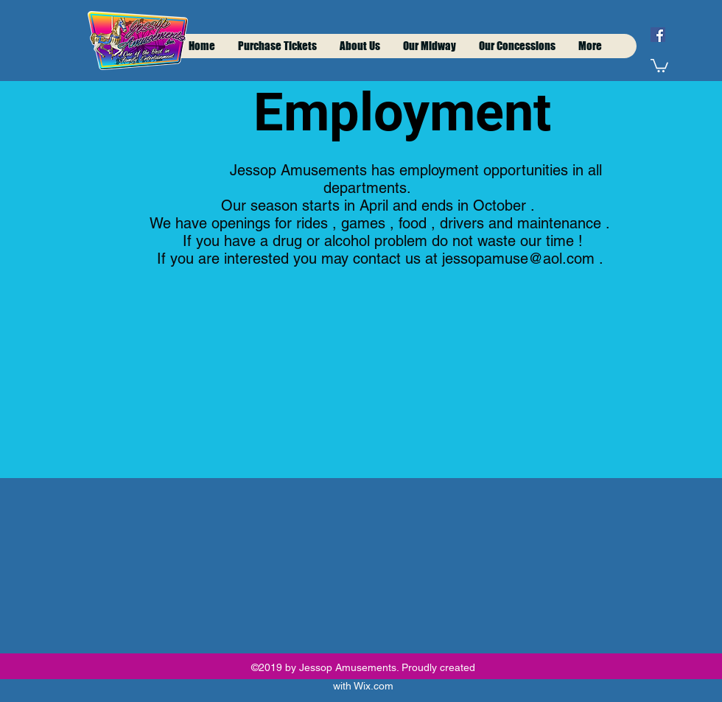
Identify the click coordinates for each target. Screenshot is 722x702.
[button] (659, 64)
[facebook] (658, 34)
